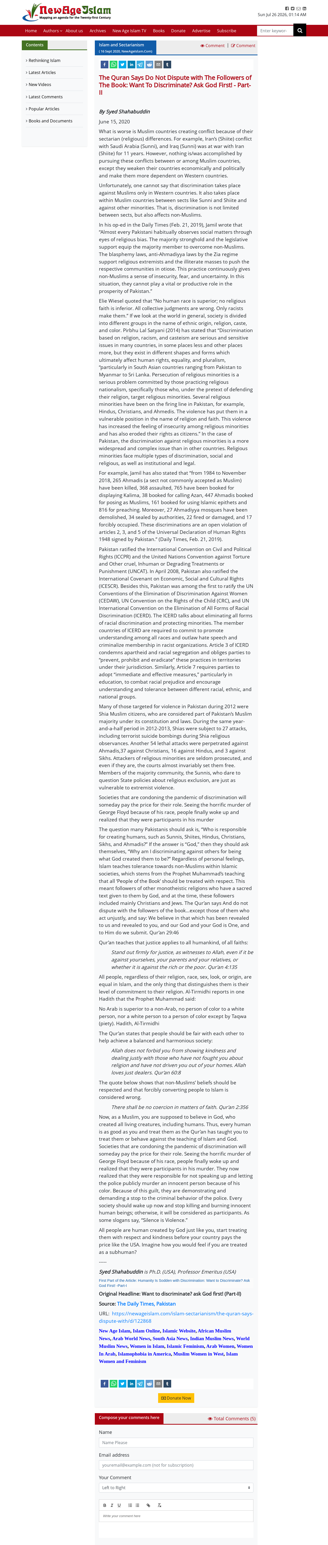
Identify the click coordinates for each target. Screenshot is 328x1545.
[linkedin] (131, 64)
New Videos (40, 84)
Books (159, 31)
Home (31, 31)
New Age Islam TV (129, 31)
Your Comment (115, 1477)
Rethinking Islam (44, 60)
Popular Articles (44, 109)
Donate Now (176, 1398)
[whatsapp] (113, 64)
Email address (114, 1455)
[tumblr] (167, 64)
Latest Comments (46, 97)
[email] (158, 64)
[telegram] (140, 64)
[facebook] (104, 64)
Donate (178, 31)
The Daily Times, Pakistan (146, 1303)
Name (105, 1432)
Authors (51, 31)
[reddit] (149, 64)
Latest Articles (42, 72)
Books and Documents (51, 121)
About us (74, 31)
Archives (98, 31)
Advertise (201, 31)
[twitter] (122, 64)
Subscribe (226, 31)
